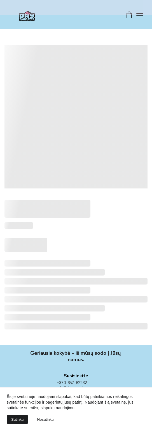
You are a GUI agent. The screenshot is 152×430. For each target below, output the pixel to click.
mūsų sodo (93, 351)
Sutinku (17, 419)
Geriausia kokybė (50, 351)
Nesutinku (45, 419)
